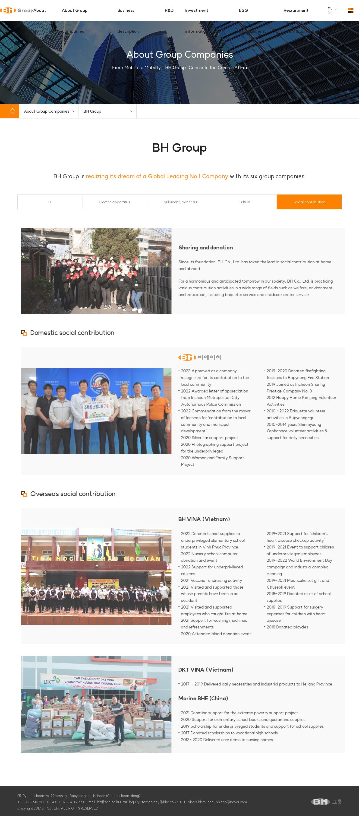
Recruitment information (296, 14)
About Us (39, 14)
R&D (169, 10)
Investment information (196, 14)
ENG (330, 10)
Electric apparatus (114, 202)
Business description (128, 14)
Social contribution (309, 202)
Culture (244, 202)
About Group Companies (75, 14)
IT (49, 202)
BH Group (92, 111)
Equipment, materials (179, 202)
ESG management (252, 14)
